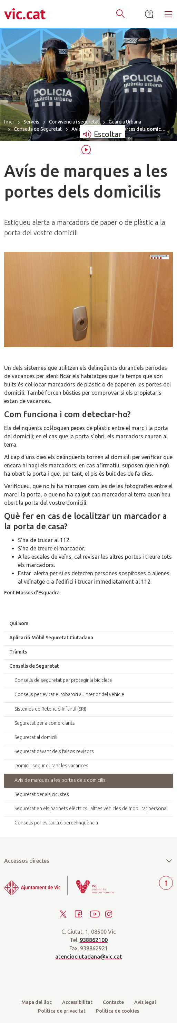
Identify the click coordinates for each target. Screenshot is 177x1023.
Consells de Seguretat (38, 129)
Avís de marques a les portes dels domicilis (60, 780)
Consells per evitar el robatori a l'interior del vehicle (69, 694)
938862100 (94, 940)
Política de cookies (117, 1011)
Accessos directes (88, 861)
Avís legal (145, 1002)
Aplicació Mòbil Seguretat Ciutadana (51, 637)
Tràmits (18, 652)
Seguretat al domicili (35, 737)
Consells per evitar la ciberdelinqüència (56, 822)
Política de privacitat (62, 1011)
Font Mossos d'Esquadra (32, 592)
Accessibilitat (77, 1002)
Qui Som (18, 623)
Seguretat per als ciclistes (41, 794)
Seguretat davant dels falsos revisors (54, 751)
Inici (9, 122)
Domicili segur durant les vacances (51, 765)
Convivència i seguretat (74, 122)
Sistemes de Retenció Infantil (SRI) (50, 709)
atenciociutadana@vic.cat (88, 956)
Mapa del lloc (36, 1002)
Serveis (31, 122)
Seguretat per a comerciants (44, 723)
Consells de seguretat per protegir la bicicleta (63, 680)
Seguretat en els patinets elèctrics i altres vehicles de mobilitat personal (90, 808)
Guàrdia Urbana (125, 122)
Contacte (113, 1002)
